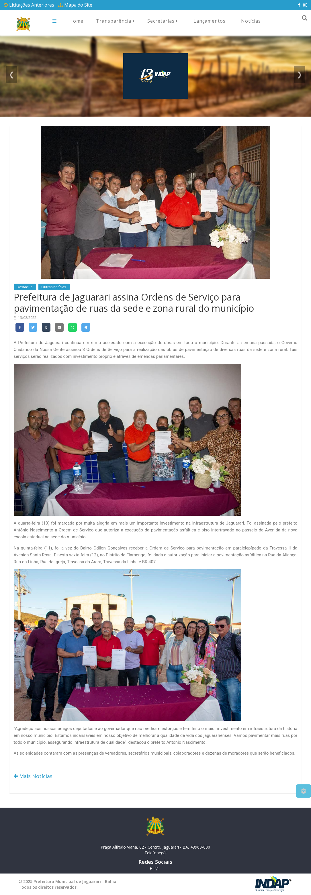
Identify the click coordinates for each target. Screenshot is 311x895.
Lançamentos (209, 21)
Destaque (25, 286)
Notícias (251, 21)
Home (76, 21)
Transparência (115, 21)
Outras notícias (54, 286)
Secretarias (162, 21)
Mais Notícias (33, 776)
